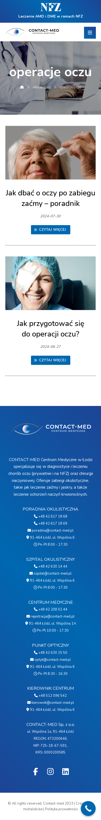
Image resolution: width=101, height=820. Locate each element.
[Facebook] (35, 771)
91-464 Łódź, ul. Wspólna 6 (50, 537)
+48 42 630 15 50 (50, 652)
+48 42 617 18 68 (50, 516)
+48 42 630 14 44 (50, 566)
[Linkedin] (65, 771)
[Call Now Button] (88, 808)
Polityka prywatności (61, 809)
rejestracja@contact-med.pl (50, 616)
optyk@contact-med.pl (50, 659)
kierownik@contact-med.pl (50, 702)
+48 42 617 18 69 (50, 523)
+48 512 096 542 (50, 695)
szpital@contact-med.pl (50, 573)
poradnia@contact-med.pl (50, 530)
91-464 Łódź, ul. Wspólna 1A (50, 623)
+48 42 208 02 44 (50, 609)
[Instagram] (50, 771)
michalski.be (33, 809)
